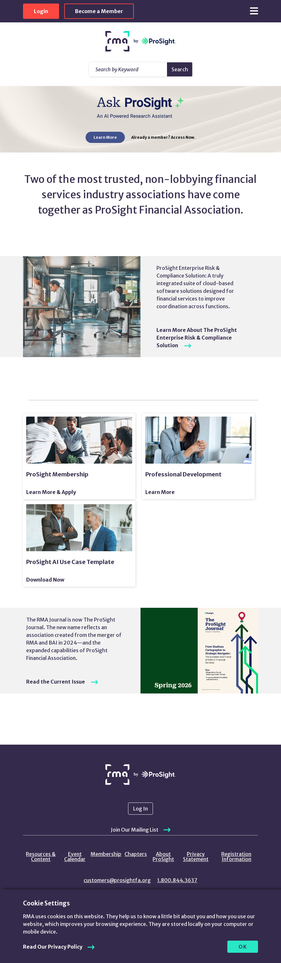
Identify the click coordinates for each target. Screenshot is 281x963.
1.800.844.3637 (177, 880)
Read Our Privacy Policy (52, 946)
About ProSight (163, 856)
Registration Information (236, 856)
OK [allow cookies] (243, 946)
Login (41, 11)
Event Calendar (75, 856)
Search (179, 69)
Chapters (136, 854)
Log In (140, 808)
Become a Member (99, 11)
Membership (106, 854)
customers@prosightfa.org (117, 880)
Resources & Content (41, 856)
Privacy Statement (196, 856)
